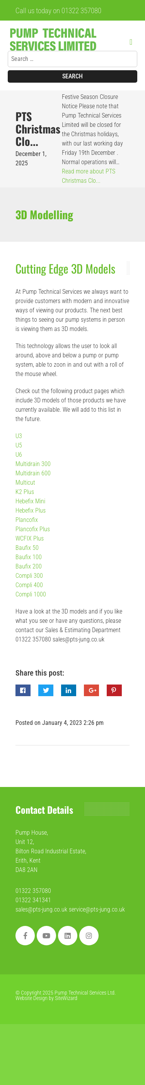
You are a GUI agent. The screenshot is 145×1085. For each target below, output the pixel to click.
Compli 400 (29, 585)
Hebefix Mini (30, 501)
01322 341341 (33, 900)
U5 (18, 445)
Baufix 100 (28, 557)
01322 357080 (33, 890)
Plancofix (26, 519)
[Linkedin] (67, 935)
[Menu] (133, 42)
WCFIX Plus (29, 538)
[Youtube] (46, 935)
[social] (89, 935)
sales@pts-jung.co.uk (42, 909)
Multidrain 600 (33, 473)
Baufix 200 (28, 566)
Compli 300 (29, 575)
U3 (18, 436)
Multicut (25, 482)
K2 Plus (24, 492)
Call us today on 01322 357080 (58, 10)
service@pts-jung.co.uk (97, 909)
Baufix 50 (27, 547)
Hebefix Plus (30, 510)
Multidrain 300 (33, 464)
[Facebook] (25, 935)
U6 (18, 454)
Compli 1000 (30, 594)
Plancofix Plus (32, 529)
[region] (72, 1021)
